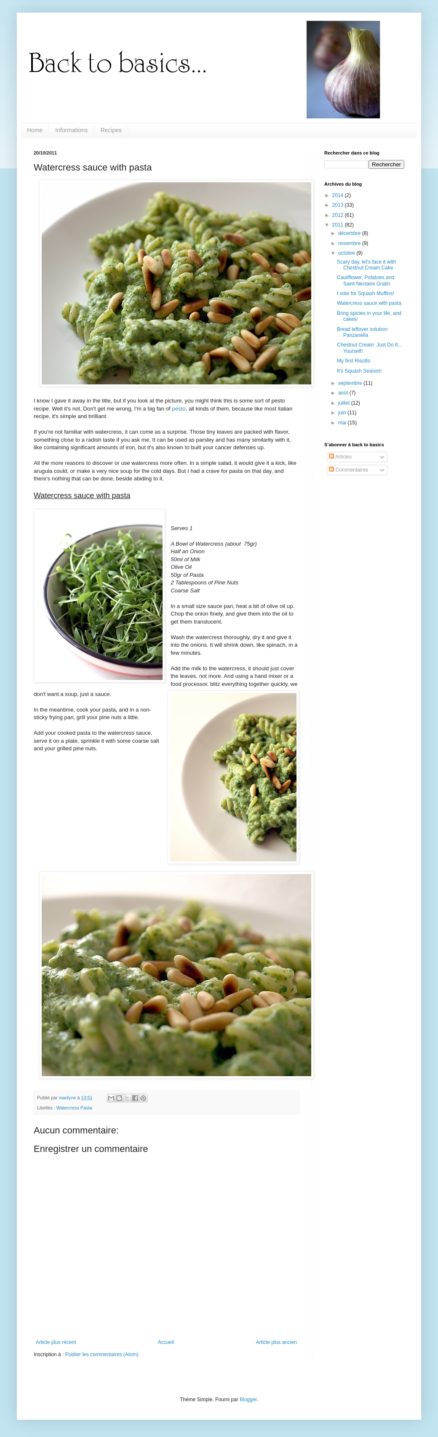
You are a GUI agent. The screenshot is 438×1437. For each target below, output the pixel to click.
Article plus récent (56, 1342)
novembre (350, 243)
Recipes (111, 130)
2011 (338, 225)
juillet (344, 403)
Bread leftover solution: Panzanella (363, 332)
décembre (350, 233)
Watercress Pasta (74, 1107)
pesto (178, 408)
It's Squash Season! (359, 371)
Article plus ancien (276, 1342)
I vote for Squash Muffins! (365, 293)
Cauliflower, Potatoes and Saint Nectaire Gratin (365, 280)
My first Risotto (353, 361)
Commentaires (348, 470)
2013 (338, 205)
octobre (347, 253)
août (344, 393)
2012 (338, 215)
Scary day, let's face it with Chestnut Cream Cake (366, 265)
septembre (350, 383)
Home (35, 130)
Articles (340, 457)
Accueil (166, 1342)
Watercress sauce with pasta (369, 303)
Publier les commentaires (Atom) (102, 1354)
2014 (338, 195)
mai (343, 423)
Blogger (248, 1399)
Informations (71, 130)
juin (342, 413)
